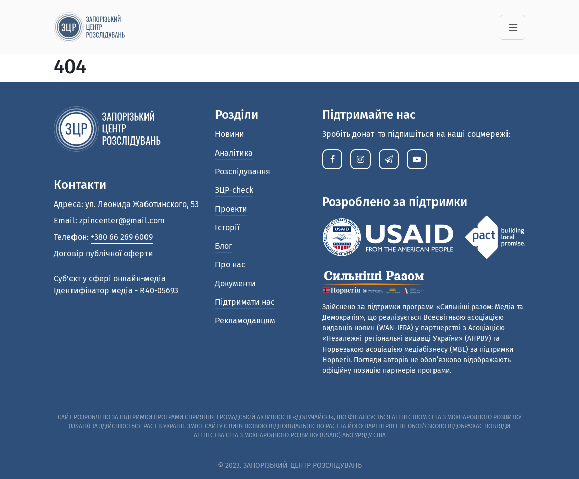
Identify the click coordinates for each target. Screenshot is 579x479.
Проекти (231, 209)
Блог (223, 246)
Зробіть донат (348, 134)
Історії (227, 227)
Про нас (230, 264)
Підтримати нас (245, 302)
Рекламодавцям (245, 320)
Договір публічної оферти (103, 253)
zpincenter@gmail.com (122, 220)
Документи (235, 283)
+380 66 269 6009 (122, 237)
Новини (229, 134)
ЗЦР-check (234, 190)
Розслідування (242, 171)
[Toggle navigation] (512, 27)
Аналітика (234, 153)
